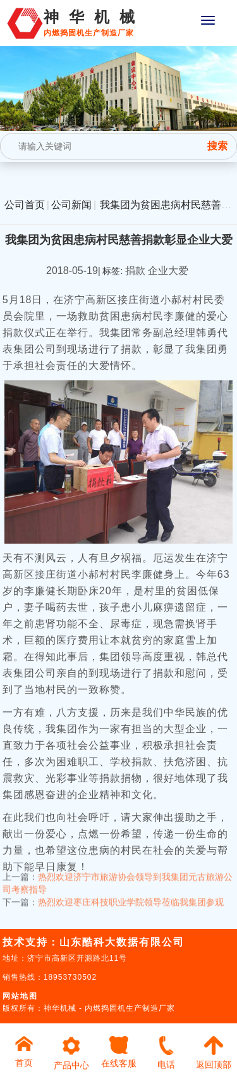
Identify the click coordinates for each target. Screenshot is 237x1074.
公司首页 (24, 204)
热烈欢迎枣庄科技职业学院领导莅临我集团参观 (131, 895)
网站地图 (20, 996)
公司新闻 (71, 204)
